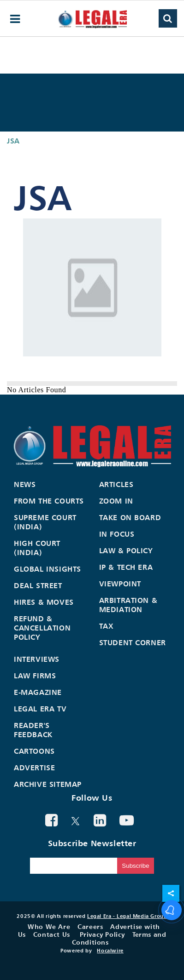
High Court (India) (37, 548)
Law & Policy (126, 550)
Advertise (34, 767)
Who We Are (49, 926)
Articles (116, 484)
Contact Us (51, 934)
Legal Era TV (40, 708)
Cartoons (34, 751)
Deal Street (38, 585)
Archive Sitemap (48, 784)
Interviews (36, 659)
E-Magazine (38, 692)
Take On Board (130, 517)
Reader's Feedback (33, 730)
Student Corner (132, 642)
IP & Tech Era (126, 567)
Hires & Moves (44, 602)
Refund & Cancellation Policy (42, 628)
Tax (106, 625)
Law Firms (35, 675)
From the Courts (49, 500)
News (25, 484)
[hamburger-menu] (15, 19)
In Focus (117, 534)
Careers (90, 926)
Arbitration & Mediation (128, 605)
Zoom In (116, 500)
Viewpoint (120, 583)
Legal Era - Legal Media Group (127, 916)
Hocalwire (110, 950)
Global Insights (47, 568)
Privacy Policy (102, 934)
